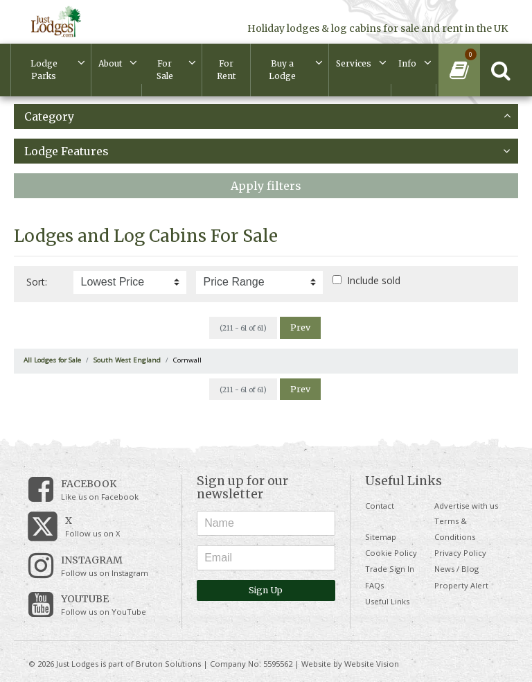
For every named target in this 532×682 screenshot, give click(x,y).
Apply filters (266, 186)
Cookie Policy (391, 553)
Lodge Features (267, 151)
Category (267, 116)
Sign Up (266, 590)
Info (407, 63)
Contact (379, 505)
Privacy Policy (460, 553)
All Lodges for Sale (52, 360)
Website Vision (371, 663)
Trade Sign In (389, 568)
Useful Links (387, 601)
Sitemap (380, 537)
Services (353, 63)
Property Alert (461, 585)
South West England (127, 360)
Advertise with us (466, 505)
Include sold (373, 280)
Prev (300, 327)
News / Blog (456, 568)
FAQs (374, 585)
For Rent (226, 69)
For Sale (165, 69)
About (110, 63)
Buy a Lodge (282, 69)
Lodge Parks (43, 69)
